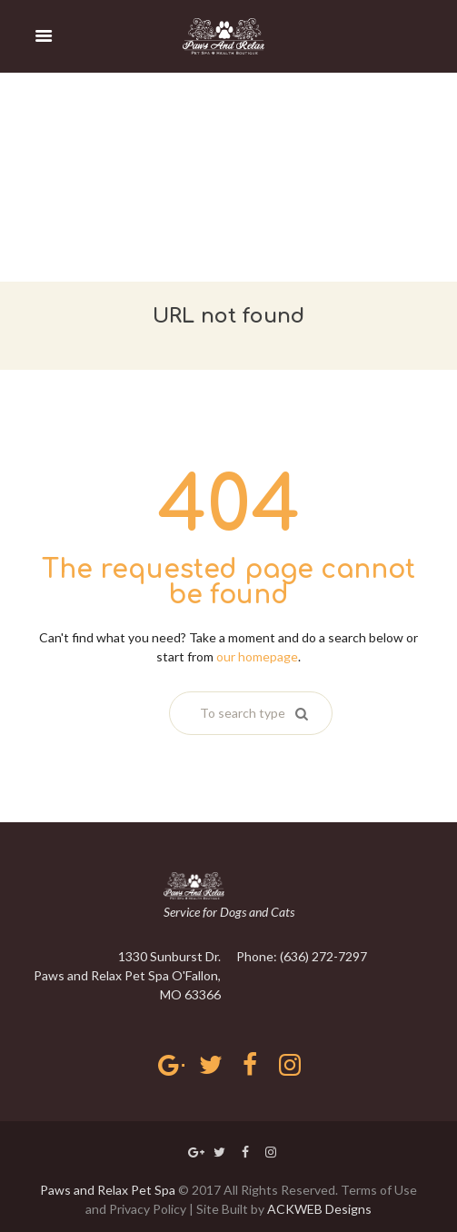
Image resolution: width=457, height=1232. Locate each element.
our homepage (257, 656)
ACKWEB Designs (319, 1209)
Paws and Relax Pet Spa (107, 1189)
